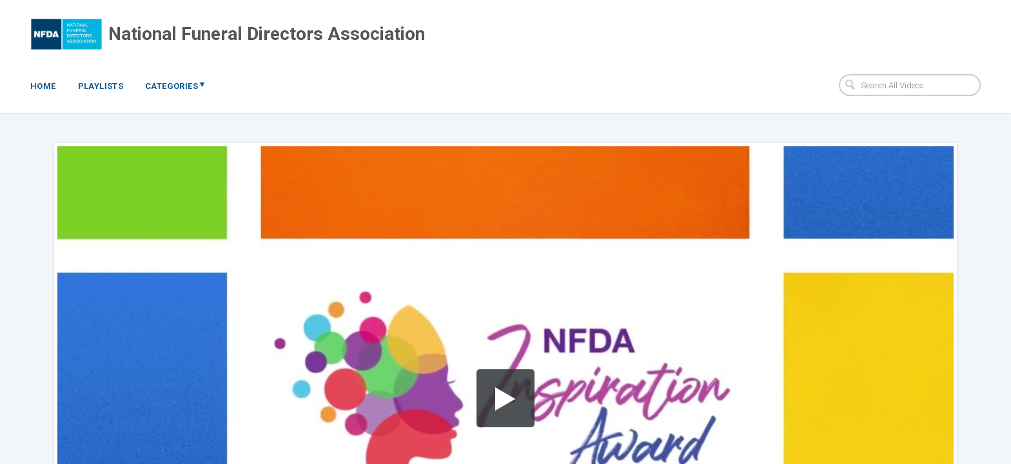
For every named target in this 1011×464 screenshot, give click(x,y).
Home (43, 86)
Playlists (101, 86)
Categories (175, 85)
